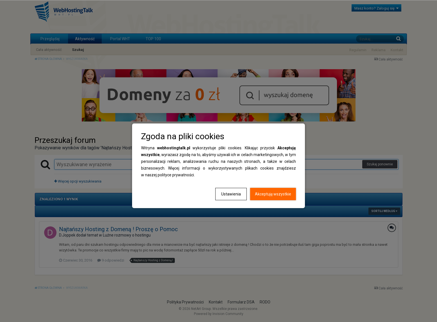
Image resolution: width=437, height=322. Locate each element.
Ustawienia (231, 194)
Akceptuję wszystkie (273, 194)
